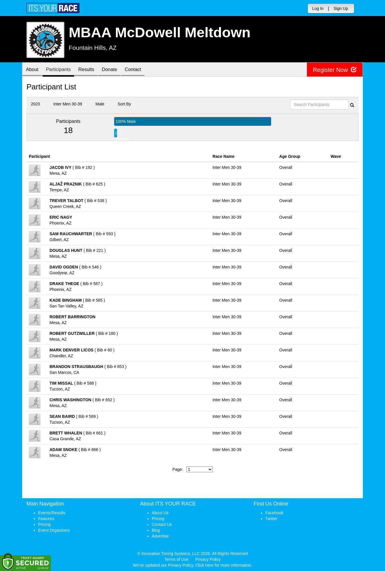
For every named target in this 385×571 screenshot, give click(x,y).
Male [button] (102, 104)
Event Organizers (54, 530)
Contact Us (162, 524)
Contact (143, 70)
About (33, 70)
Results (92, 70)
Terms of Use (176, 559)
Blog (156, 530)
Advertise (160, 536)
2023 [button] (37, 104)
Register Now (335, 69)
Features (46, 518)
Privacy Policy (207, 559)
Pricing (44, 524)
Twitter (271, 518)
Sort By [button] (126, 104)
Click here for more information (223, 565)
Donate (117, 70)
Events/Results (51, 512)
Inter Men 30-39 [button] (69, 104)
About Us (160, 512)
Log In (318, 8)
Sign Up (340, 8)
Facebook (274, 512)
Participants (62, 70)
